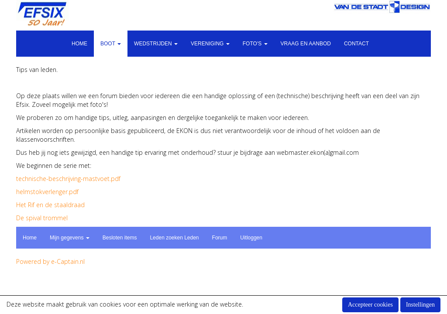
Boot (110, 44)
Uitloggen (251, 238)
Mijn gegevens (69, 238)
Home (79, 44)
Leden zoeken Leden (174, 238)
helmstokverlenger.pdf (47, 192)
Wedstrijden (156, 44)
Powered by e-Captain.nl (50, 261)
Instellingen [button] (420, 304)
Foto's (255, 44)
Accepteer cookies (370, 304)
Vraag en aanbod (306, 44)
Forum (219, 238)
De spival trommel (42, 218)
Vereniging (210, 44)
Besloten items (120, 238)
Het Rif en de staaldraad (50, 205)
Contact (356, 44)
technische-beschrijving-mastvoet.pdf (68, 178)
